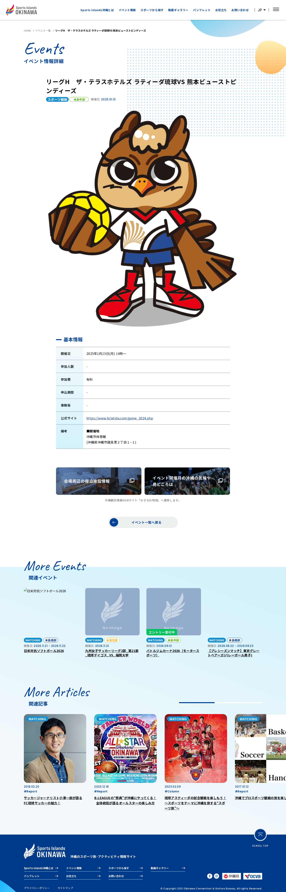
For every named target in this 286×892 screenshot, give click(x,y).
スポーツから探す (151, 10)
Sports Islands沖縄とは (97, 10)
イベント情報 (127, 10)
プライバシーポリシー (37, 888)
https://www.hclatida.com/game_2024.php (119, 418)
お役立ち (221, 10)
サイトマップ (65, 888)
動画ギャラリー (178, 10)
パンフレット (202, 10)
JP (260, 10)
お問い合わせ (240, 10)
